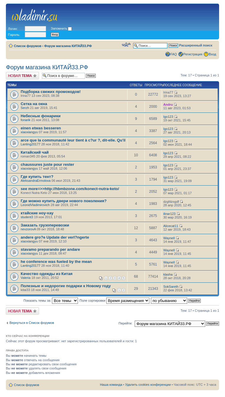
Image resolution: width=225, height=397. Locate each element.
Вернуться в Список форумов (31, 322)
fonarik (25, 120)
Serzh (25, 108)
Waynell (169, 238)
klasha (168, 274)
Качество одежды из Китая (47, 273)
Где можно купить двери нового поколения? (64, 201)
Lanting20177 (30, 144)
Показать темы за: (51, 300)
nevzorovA (28, 229)
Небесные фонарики (41, 116)
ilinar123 (169, 214)
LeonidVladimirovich (35, 205)
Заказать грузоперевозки (45, 225)
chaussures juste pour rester (47, 164)
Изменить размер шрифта (126, 44)
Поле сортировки (114, 300)
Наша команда (111, 384)
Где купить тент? (37, 176)
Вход (212, 54)
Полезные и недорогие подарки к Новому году (66, 286)
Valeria (25, 277)
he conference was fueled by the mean (56, 261)
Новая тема (22, 75)
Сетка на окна (34, 104)
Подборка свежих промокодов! (51, 91)
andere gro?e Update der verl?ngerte (55, 237)
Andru (168, 104)
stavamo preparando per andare (50, 249)
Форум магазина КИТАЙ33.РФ (68, 46)
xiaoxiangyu (29, 132)
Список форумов (27, 46)
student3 (27, 217)
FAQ (173, 54)
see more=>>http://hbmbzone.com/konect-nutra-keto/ (70, 189)
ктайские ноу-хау (37, 213)
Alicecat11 (170, 226)
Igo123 (168, 116)
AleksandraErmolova (36, 180)
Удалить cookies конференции (148, 384)
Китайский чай (35, 152)
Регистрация (192, 54)
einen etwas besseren (41, 128)
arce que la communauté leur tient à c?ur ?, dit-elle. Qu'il (73, 140)
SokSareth (170, 286)
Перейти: (126, 323)
